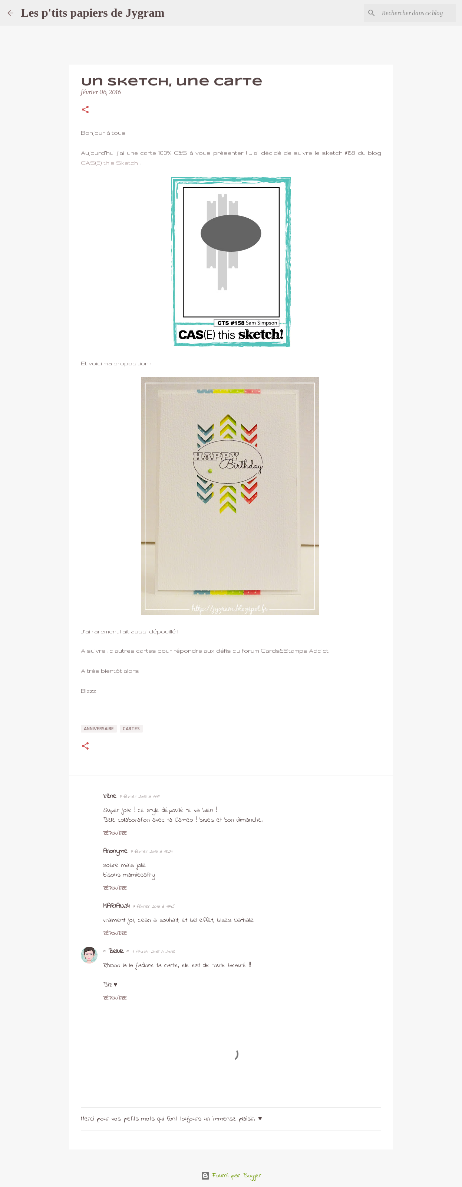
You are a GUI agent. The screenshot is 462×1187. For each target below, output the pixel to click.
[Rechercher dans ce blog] (417, 13)
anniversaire (99, 728)
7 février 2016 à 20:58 (153, 951)
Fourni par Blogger (231, 1176)
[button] (85, 110)
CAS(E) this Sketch (109, 163)
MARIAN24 (116, 906)
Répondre (115, 833)
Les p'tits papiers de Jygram (93, 12)
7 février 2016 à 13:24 (151, 851)
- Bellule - (116, 951)
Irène (109, 796)
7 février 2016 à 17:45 (153, 906)
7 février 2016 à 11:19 (139, 796)
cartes (131, 728)
